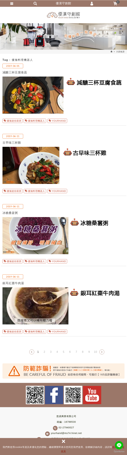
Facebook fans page (54, 396)
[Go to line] (119, 445)
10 (95, 352)
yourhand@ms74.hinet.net (66, 434)
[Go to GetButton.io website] (119, 452)
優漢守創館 (63, 15)
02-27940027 (66, 428)
